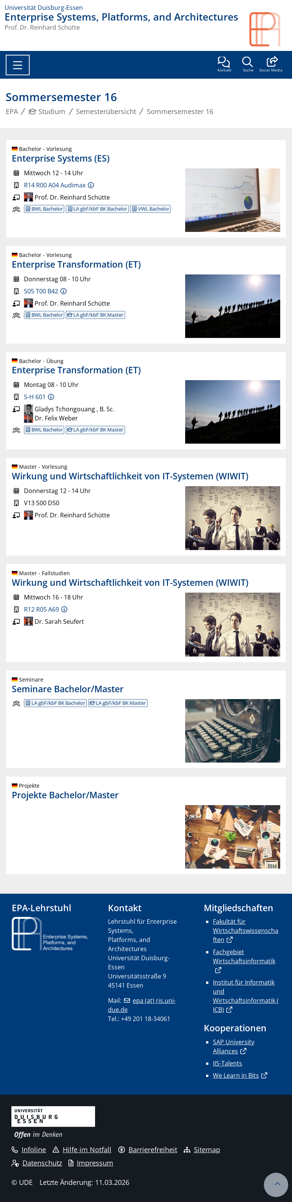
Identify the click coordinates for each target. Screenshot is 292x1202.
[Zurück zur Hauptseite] (268, 29)
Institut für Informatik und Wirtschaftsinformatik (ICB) (246, 996)
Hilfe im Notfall (81, 1149)
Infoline (28, 1149)
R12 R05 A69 (41, 609)
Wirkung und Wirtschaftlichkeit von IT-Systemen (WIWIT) (130, 476)
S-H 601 (35, 397)
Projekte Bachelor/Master (65, 795)
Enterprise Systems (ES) (61, 158)
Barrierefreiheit (147, 1149)
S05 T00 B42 (41, 291)
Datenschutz (36, 1162)
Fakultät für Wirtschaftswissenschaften (245, 930)
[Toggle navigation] (18, 65)
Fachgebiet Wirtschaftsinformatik (244, 956)
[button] (270, 65)
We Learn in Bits (236, 1075)
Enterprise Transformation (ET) (76, 264)
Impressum (90, 1162)
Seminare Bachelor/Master (68, 689)
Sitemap (202, 1149)
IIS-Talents (227, 1063)
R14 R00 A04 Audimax (55, 185)
